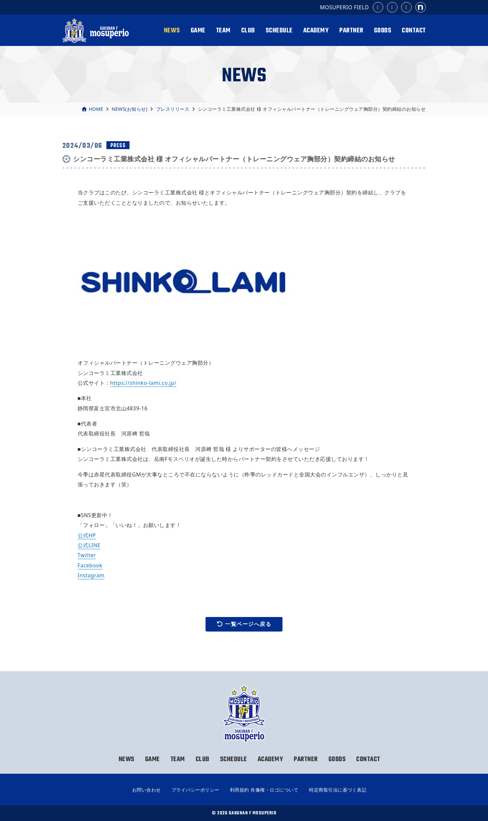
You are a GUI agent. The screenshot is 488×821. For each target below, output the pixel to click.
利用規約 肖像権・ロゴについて (264, 790)
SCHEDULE (279, 30)
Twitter (87, 555)
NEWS (172, 30)
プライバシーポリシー (195, 790)
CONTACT (414, 30)
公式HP (87, 535)
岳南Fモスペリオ (96, 31)
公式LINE (89, 545)
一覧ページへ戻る (244, 624)
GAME (198, 30)
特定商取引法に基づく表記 (337, 790)
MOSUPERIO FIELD (344, 7)
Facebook (90, 565)
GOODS (383, 30)
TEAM (223, 30)
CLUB (248, 30)
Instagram (91, 575)
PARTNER (351, 30)
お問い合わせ (146, 790)
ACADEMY (316, 30)
